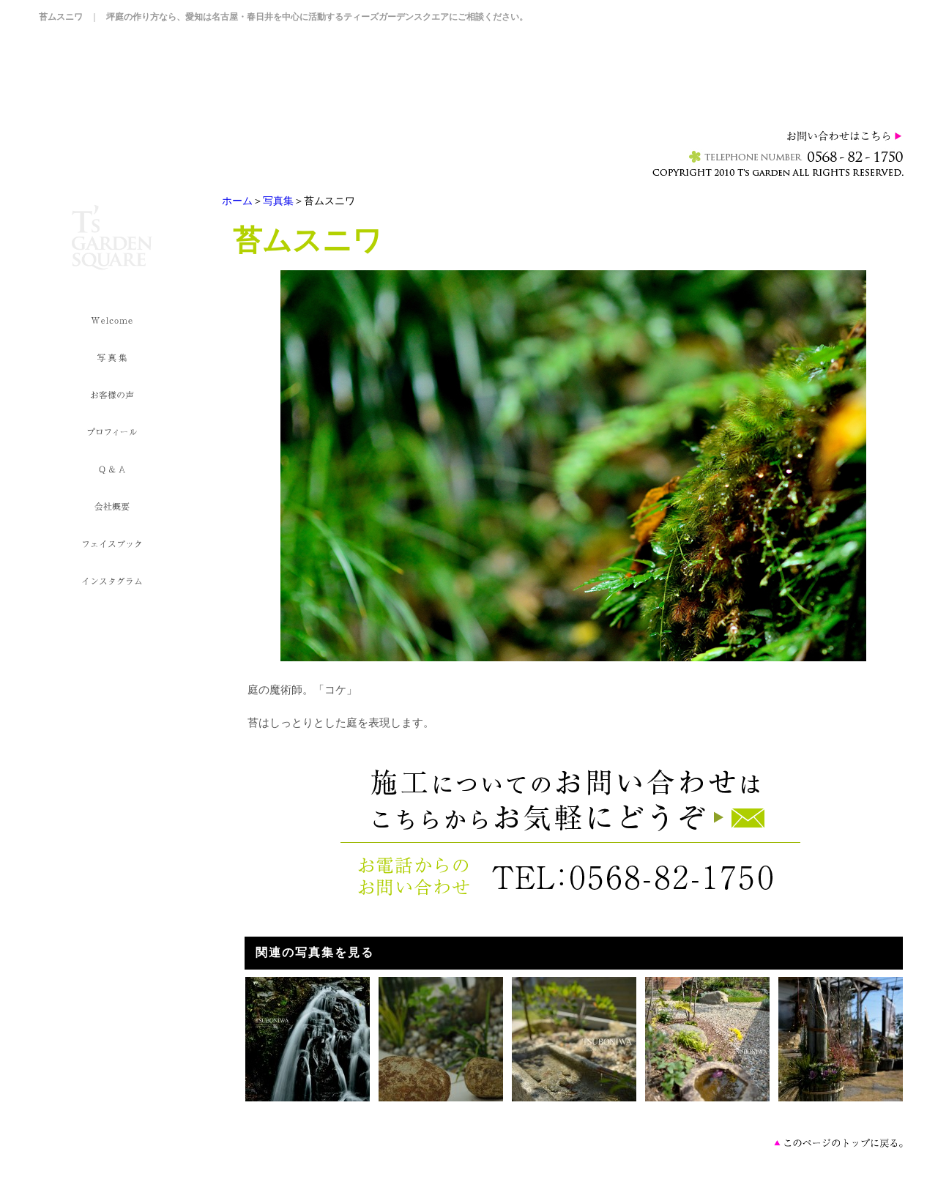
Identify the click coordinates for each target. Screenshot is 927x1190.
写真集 (278, 201)
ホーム (237, 201)
